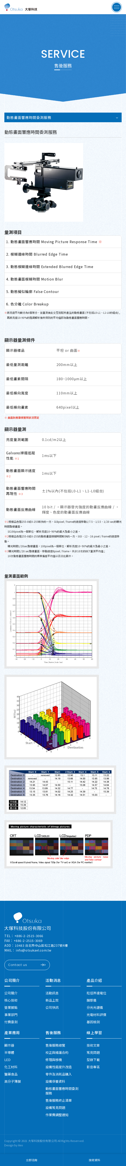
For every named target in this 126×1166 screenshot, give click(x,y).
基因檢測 (93, 1022)
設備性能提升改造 (59, 1067)
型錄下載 (93, 1059)
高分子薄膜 (12, 1081)
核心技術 (11, 1000)
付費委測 (11, 1022)
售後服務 (53, 1032)
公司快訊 (52, 1007)
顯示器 (9, 1045)
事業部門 (11, 1014)
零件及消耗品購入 (59, 1074)
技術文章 (93, 1045)
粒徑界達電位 (96, 993)
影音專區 (93, 1067)
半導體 (9, 1052)
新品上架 (52, 1000)
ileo (20, 1145)
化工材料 (11, 1067)
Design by (11, 1145)
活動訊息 (52, 993)
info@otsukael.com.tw (33, 950)
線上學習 (94, 1032)
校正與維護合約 (57, 1052)
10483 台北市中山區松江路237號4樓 (41, 945)
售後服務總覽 (55, 1045)
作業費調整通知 (57, 1114)
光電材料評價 (96, 1014)
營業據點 (11, 1007)
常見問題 (93, 1052)
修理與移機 (54, 1059)
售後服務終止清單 (59, 1100)
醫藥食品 (11, 1074)
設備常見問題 (55, 1107)
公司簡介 (12, 980)
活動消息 (53, 980)
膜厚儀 (91, 1000)
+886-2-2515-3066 (28, 936)
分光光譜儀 (95, 1007)
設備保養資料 (55, 1081)
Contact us (27, 964)
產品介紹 (94, 980)
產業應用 (12, 1032)
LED (7, 1059)
